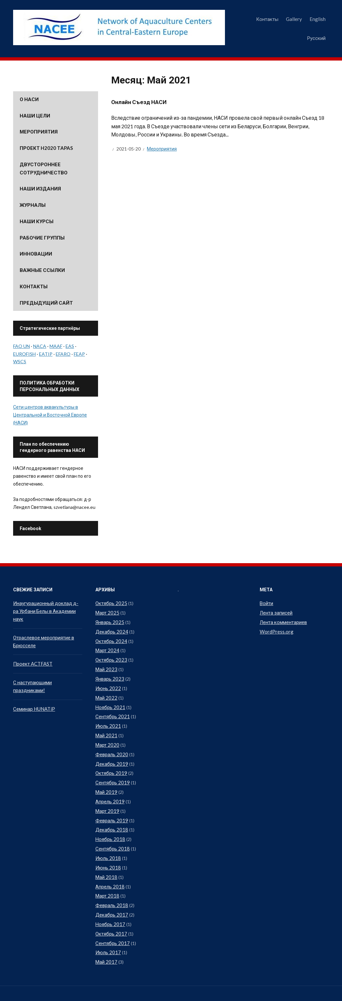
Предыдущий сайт (46, 303)
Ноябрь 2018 (109, 827)
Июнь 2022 (107, 684)
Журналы (33, 205)
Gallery (294, 19)
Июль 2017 (107, 935)
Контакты (267, 19)
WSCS (19, 361)
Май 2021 (105, 728)
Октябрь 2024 (110, 639)
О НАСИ (29, 99)
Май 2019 (105, 782)
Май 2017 (105, 943)
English (318, 19)
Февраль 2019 (110, 809)
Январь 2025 (109, 621)
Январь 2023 (109, 674)
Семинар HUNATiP (33, 697)
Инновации (36, 254)
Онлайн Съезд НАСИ (140, 101)
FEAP (79, 354)
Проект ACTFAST (31, 654)
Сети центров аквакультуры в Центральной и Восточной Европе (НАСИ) (50, 414)
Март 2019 (106, 800)
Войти (266, 603)
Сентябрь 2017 (111, 925)
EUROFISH (24, 354)
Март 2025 (106, 612)
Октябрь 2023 (110, 657)
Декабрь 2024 (110, 630)
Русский (316, 38)
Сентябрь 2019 (111, 773)
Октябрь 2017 (110, 917)
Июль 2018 (107, 845)
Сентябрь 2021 (111, 710)
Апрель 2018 (109, 872)
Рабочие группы (42, 238)
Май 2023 (105, 666)
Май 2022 (105, 692)
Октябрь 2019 (110, 764)
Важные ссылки (42, 270)
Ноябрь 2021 (109, 702)
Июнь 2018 (107, 854)
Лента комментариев (283, 621)
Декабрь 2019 (110, 755)
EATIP (45, 354)
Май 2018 (105, 863)
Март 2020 (106, 737)
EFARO (63, 354)
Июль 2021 (107, 719)
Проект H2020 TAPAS (46, 148)
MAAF (56, 346)
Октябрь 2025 (110, 603)
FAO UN (21, 346)
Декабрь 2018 (110, 818)
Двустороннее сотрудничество (44, 168)
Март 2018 (106, 881)
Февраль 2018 (110, 890)
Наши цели (35, 115)
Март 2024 (106, 648)
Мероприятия (162, 149)
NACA (39, 346)
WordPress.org (275, 630)
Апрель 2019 (109, 791)
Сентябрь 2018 (111, 836)
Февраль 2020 (110, 746)
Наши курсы (36, 221)
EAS (70, 346)
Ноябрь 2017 (109, 908)
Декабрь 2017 (110, 899)
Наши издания (40, 188)
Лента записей (276, 612)
